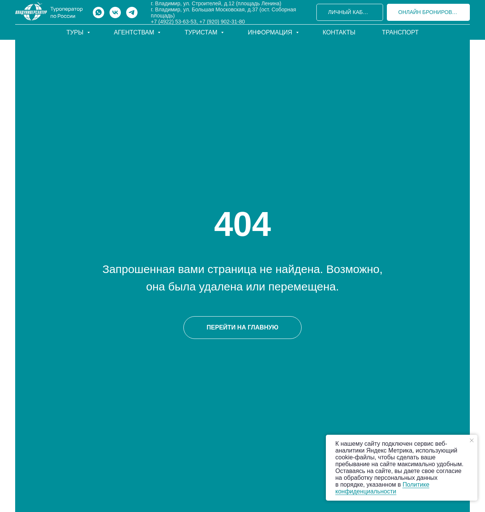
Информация (271, 32)
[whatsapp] (98, 12)
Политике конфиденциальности (382, 488)
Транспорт (400, 32)
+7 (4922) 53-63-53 (173, 22)
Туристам (202, 32)
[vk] (115, 12)
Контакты (339, 32)
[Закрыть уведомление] (472, 440)
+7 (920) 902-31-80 (222, 22)
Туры (75, 32)
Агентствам (135, 32)
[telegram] (132, 12)
